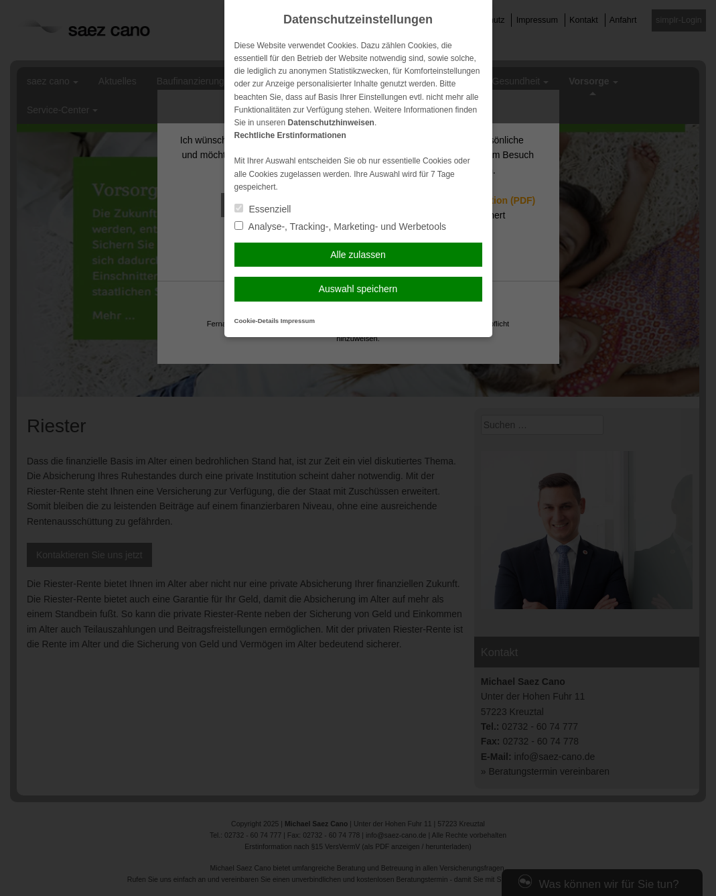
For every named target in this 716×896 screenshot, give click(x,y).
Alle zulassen (358, 254)
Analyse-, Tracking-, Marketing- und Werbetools (340, 226)
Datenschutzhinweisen (331, 122)
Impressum (298, 320)
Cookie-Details (256, 320)
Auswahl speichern (358, 288)
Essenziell (262, 209)
